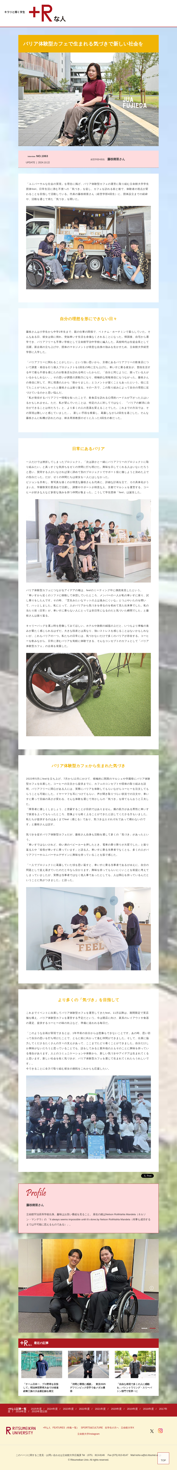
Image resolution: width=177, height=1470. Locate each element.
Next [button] (152, 1288)
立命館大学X (127, 1427)
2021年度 (100, 1408)
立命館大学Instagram (88, 1434)
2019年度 (132, 1408)
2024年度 (52, 1408)
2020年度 (116, 1408)
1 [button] (144, 1328)
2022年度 (84, 1408)
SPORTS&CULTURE (92, 1427)
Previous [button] (25, 1288)
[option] (88, 1286)
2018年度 (148, 1408)
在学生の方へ (112, 1427)
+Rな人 (47, 1427)
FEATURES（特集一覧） (66, 1427)
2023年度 (68, 1408)
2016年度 (21, 1411)
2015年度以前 (39, 1411)
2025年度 (36, 1408)
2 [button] (153, 1328)
